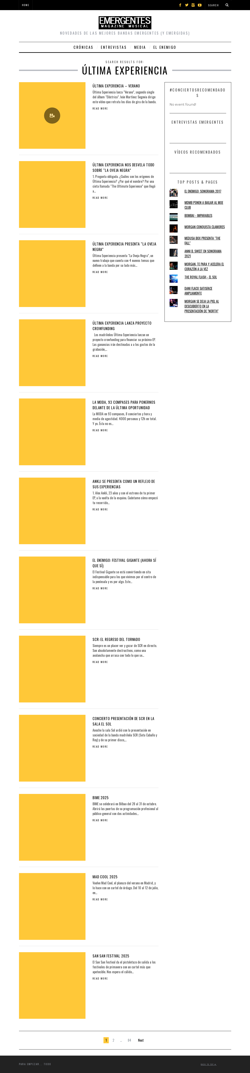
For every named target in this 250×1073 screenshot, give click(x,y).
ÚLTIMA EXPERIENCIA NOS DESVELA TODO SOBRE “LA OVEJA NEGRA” (124, 167)
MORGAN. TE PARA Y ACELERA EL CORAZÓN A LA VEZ (204, 266)
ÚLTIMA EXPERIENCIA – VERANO (116, 85)
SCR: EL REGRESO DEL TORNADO (116, 639)
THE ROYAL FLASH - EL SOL (201, 277)
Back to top (209, 1064)
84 (129, 1040)
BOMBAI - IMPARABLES (198, 215)
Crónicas (84, 47)
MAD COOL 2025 (105, 876)
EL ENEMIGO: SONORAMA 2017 (203, 191)
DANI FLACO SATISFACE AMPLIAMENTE (198, 291)
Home (26, 5)
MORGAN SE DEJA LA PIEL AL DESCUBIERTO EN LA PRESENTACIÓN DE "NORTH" (202, 306)
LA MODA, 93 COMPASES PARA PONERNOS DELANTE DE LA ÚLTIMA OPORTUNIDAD (124, 404)
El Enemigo (164, 47)
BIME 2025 (101, 797)
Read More (100, 108)
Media (140, 47)
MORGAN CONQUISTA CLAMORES (205, 226)
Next (141, 1040)
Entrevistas (114, 47)
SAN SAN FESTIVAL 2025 (111, 955)
